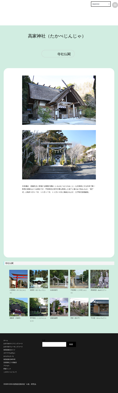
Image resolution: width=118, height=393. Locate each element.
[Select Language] (101, 4)
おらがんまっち (9, 356)
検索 (43, 340)
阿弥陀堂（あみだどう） (99, 290)
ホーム (6, 340)
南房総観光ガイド (9, 350)
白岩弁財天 (54, 290)
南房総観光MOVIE (9, 359)
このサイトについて (10, 372)
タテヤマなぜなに (9, 353)
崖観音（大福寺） (15, 318)
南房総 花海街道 (31, 12)
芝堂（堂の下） (76, 318)
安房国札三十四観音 (10, 362)
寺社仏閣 (64, 54)
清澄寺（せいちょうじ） (38, 290)
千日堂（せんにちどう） (99, 318)
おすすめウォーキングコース (13, 347)
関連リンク (7, 369)
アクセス (6, 365)
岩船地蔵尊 (54, 318)
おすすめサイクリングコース (13, 343)
